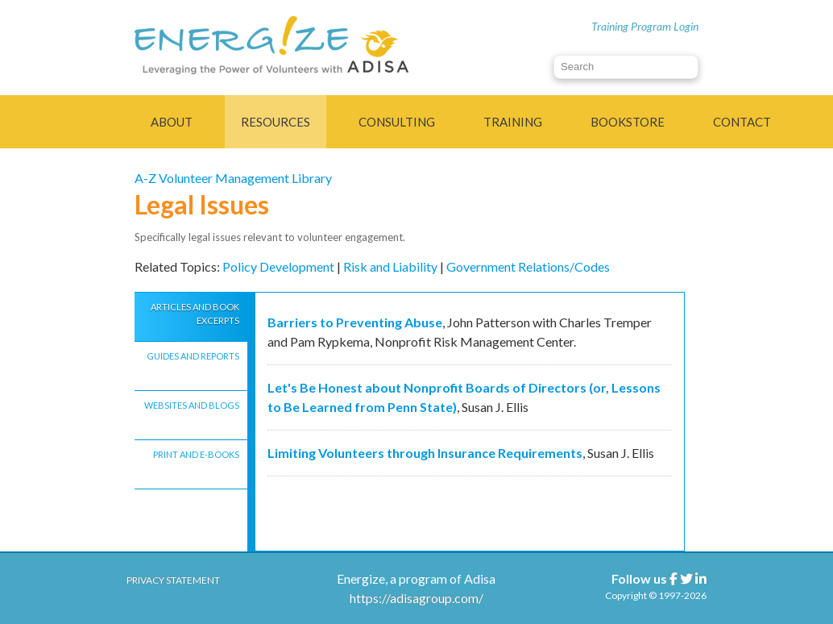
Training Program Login (644, 26)
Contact (742, 121)
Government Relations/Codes (528, 266)
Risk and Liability (390, 266)
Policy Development (278, 266)
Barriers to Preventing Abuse (354, 322)
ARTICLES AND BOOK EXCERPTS (195, 314)
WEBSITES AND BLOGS (191, 405)
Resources (275, 121)
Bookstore (628, 121)
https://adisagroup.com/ (416, 597)
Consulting (396, 121)
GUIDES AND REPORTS (193, 356)
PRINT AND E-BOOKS (196, 454)
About (172, 121)
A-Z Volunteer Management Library (233, 177)
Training (512, 121)
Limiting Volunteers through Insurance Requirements (424, 452)
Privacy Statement (173, 580)
